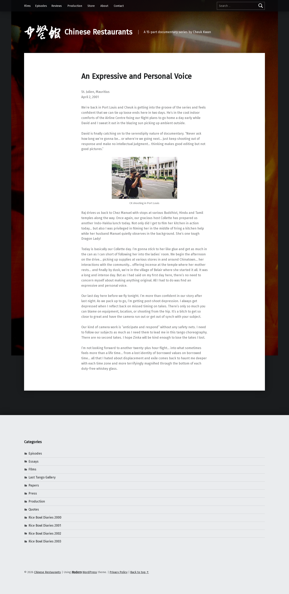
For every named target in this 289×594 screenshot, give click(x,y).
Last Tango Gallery (42, 477)
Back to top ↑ (139, 572)
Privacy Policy (118, 572)
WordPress (89, 572)
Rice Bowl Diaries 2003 (44, 541)
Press (32, 493)
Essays (33, 461)
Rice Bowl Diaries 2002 (44, 533)
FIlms (32, 469)
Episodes (41, 6)
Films (27, 6)
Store (91, 6)
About (104, 6)
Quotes (33, 509)
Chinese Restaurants (98, 32)
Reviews (56, 6)
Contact (119, 6)
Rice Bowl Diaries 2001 (44, 525)
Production (74, 6)
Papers (33, 485)
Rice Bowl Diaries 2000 (44, 517)
